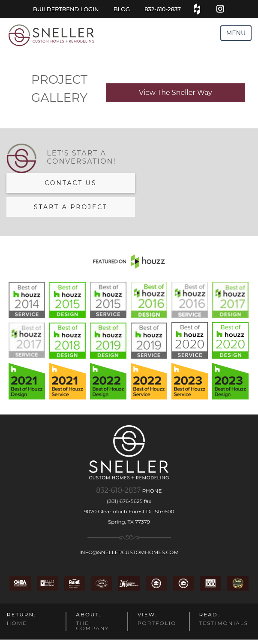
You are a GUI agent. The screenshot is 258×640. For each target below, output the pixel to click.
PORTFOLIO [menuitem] (159, 619)
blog (122, 9)
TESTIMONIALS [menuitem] (225, 619)
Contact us (70, 183)
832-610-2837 (162, 9)
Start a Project (71, 207)
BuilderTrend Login (66, 9)
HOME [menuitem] (32, 619)
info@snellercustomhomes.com (129, 552)
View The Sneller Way (175, 92)
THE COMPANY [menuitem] (98, 621)
